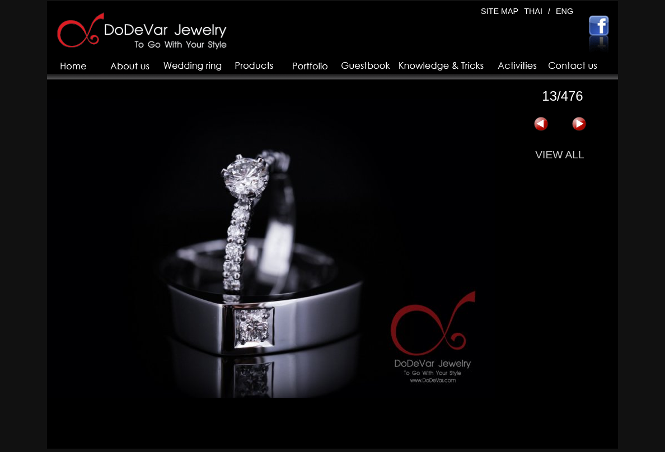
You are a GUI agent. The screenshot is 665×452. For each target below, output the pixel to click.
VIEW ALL (559, 155)
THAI (533, 11)
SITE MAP (499, 11)
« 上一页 (541, 124)
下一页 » (579, 124)
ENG (564, 11)
